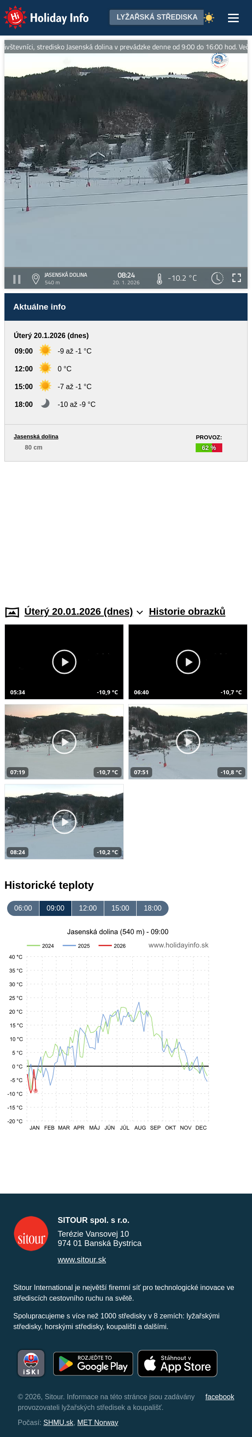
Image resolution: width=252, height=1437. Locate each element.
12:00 (88, 908)
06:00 (23, 908)
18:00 (152, 908)
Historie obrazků (187, 611)
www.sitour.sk (82, 1259)
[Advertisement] (126, 528)
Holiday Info (37, 11)
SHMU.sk (58, 1422)
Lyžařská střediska (157, 17)
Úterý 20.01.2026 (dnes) (83, 611)
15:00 (120, 908)
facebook (219, 1397)
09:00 (55, 908)
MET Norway (97, 1422)
